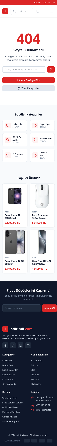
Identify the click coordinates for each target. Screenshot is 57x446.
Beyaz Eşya (7, 365)
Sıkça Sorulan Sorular (12, 402)
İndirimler (35, 374)
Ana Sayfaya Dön (28, 80)
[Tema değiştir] (38, 11)
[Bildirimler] (45, 11)
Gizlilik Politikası (10, 407)
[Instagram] (20, 345)
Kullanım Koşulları (11, 412)
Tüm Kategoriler (28, 88)
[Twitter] (13, 345)
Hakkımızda (36, 360)
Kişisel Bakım (8, 374)
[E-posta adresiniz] (21, 308)
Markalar (35, 379)
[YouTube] (28, 345)
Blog (33, 369)
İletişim (46, 2)
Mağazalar (36, 384)
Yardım (37, 2)
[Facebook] (5, 345)
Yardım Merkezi (9, 398)
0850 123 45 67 (43, 405)
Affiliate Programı (10, 421)
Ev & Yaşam (7, 379)
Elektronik (7, 360)
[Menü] (52, 11)
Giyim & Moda (9, 384)
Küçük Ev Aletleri (10, 369)
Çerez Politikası (9, 416)
